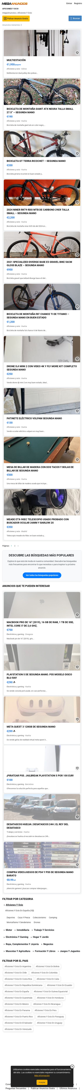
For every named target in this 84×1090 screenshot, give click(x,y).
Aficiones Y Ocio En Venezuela (18, 1029)
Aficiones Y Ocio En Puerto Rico (19, 1016)
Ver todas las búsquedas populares (42, 575)
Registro (78, 3)
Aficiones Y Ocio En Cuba (48, 979)
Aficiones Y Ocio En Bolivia (47, 966)
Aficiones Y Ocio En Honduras (50, 998)
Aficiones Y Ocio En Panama (17, 1010)
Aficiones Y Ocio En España (17, 910)
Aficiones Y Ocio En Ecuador (59, 985)
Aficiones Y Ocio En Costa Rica (18, 979)
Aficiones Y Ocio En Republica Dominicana (23, 985)
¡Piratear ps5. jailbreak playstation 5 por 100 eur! (40, 775)
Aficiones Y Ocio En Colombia (44, 973)
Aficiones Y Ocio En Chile (16, 973)
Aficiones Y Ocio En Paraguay (50, 1016)
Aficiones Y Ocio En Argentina (18, 966)
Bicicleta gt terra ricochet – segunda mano (36, 160)
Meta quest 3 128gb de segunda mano (31, 726)
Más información (42, 1075)
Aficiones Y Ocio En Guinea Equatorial (51, 991)
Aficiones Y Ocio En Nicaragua (46, 1004)
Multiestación (16, 60)
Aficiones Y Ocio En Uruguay (49, 1023)
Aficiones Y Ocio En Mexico (17, 1004)
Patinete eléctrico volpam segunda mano (34, 418)
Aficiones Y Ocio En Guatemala (18, 998)
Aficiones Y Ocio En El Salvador (18, 1023)
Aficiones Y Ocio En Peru (45, 1010)
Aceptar (42, 1082)
